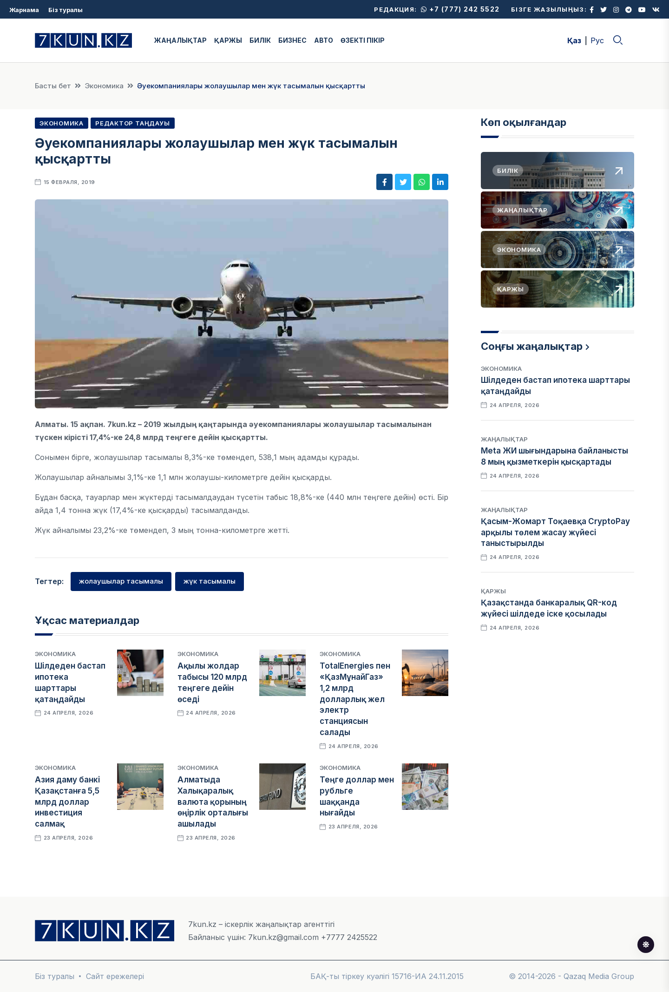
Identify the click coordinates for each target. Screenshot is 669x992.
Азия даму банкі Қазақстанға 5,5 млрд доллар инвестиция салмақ (67, 801)
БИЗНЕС (292, 40)
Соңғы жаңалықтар (532, 346)
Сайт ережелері (115, 976)
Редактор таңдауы (132, 123)
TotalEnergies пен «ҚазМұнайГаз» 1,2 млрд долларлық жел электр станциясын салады (355, 699)
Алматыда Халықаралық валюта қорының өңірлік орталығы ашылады (212, 801)
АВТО (323, 40)
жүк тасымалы (210, 581)
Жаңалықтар (504, 439)
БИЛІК (260, 40)
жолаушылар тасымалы (121, 581)
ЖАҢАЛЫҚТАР (180, 40)
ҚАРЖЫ (228, 40)
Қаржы (493, 591)
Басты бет (53, 85)
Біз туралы (65, 9)
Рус (597, 40)
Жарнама (24, 9)
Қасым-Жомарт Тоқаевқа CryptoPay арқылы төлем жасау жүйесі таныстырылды (555, 532)
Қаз (574, 40)
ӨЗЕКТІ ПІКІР (363, 40)
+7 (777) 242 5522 (460, 9)
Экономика (104, 85)
